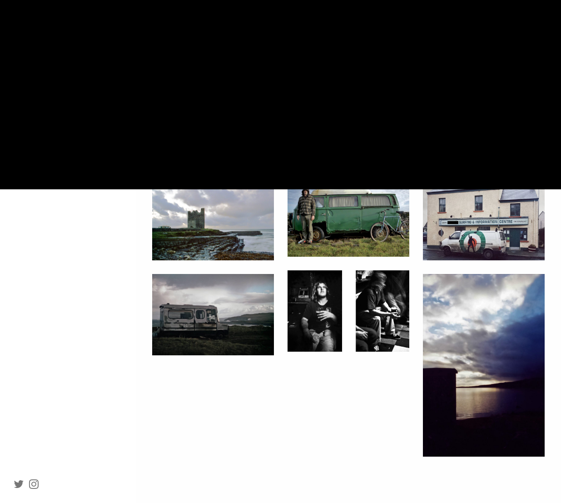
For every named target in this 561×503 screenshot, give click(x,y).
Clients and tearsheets (66, 146)
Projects (36, 107)
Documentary (43, 87)
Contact (44, 166)
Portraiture (40, 67)
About (41, 126)
